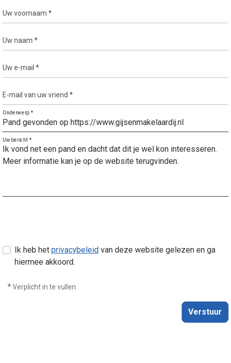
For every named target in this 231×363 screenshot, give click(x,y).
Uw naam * (20, 40)
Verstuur (205, 312)
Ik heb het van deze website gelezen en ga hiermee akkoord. (115, 256)
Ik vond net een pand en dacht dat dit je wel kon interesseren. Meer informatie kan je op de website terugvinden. (115, 168)
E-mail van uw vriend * (38, 95)
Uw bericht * (17, 140)
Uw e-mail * (21, 68)
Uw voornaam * (27, 13)
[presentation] (79, 224)
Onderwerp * (18, 113)
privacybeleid (75, 250)
